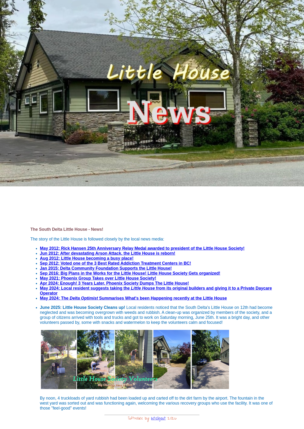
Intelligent (158, 419)
